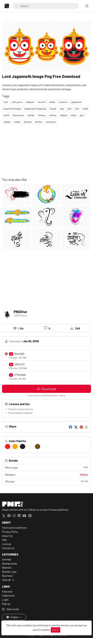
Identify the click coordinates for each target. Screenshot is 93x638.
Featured (7, 591)
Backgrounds (9, 563)
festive (38, 121)
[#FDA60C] (15, 446)
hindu (73, 115)
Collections (8, 595)
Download (46, 389)
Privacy (54, 395)
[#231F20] (22, 446)
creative (63, 102)
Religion (84, 474)
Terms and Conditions (14, 527)
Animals (6, 559)
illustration (18, 115)
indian (52, 102)
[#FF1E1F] (7, 446)
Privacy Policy (10, 531)
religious (30, 102)
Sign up (6, 603)
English (12, 617)
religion (63, 115)
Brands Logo (9, 571)
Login (5, 599)
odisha (7, 121)
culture (52, 115)
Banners (6, 567)
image (53, 108)
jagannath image (12, 108)
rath (6, 102)
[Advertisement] (46, 153)
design (31, 115)
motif (6, 115)
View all (6, 579)
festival (42, 102)
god (69, 108)
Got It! (55, 629)
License (6, 543)
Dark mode (10, 609)
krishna (41, 115)
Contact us (8, 548)
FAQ (4, 539)
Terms (62, 395)
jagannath (76, 102)
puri (82, 115)
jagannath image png (35, 108)
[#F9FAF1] (30, 446)
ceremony (51, 121)
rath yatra (17, 102)
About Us (7, 535)
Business (7, 575)
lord (77, 108)
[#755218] (37, 446)
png (62, 108)
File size (46, 481)
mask (85, 108)
